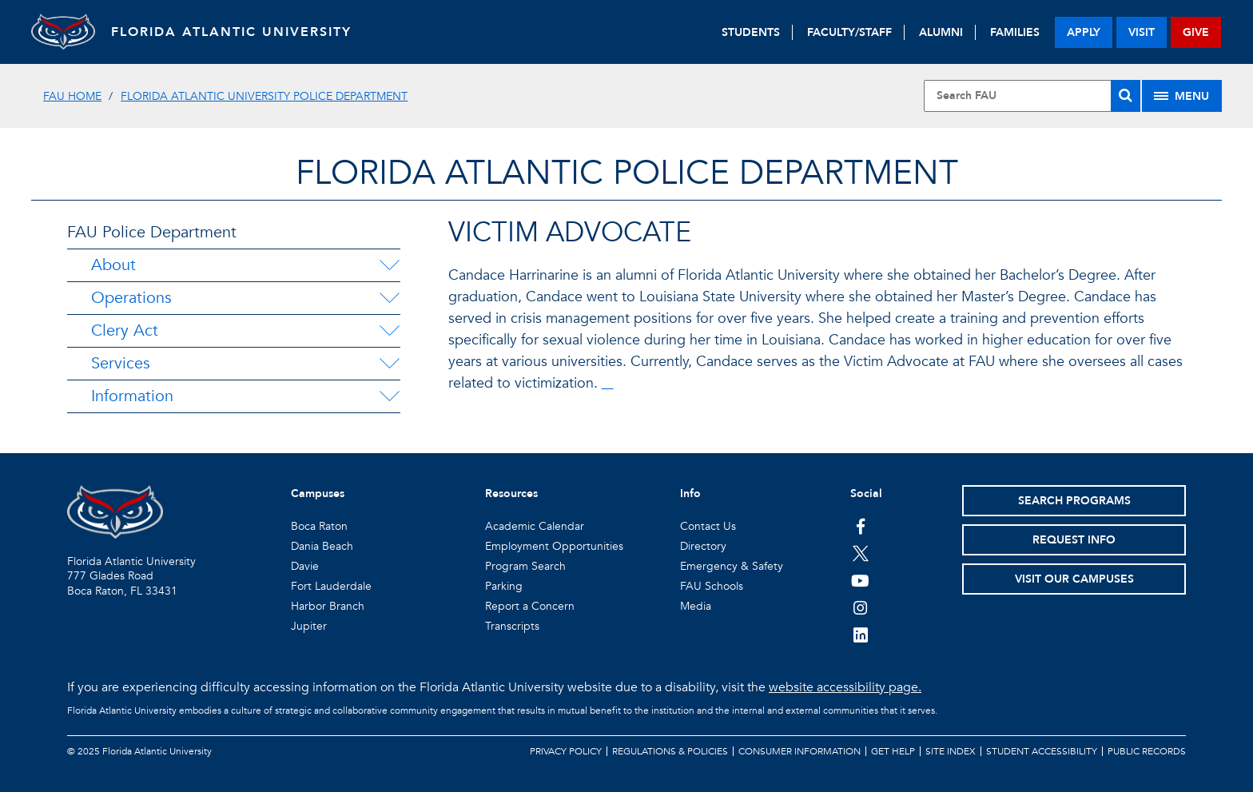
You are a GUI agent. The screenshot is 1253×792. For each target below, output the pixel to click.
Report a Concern (530, 606)
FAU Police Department (152, 232)
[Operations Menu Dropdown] (389, 298)
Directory (703, 546)
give (1196, 32)
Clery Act (124, 330)
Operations (131, 297)
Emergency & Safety (731, 566)
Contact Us (708, 526)
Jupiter (309, 626)
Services (120, 363)
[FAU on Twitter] (860, 553)
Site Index (950, 751)
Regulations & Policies (670, 751)
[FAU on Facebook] (860, 526)
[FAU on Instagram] (860, 607)
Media (695, 606)
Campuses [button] (317, 493)
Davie (305, 566)
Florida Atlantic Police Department (627, 173)
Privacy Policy (566, 751)
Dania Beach (322, 546)
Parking (504, 586)
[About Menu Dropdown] (389, 265)
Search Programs (1074, 500)
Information (132, 396)
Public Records (1147, 751)
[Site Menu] (1182, 96)
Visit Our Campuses (1074, 579)
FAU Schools (711, 586)
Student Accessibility (1041, 751)
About (113, 265)
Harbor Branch (327, 606)
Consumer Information (799, 751)
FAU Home (72, 96)
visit (1141, 32)
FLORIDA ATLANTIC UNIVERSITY (231, 32)
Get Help (893, 751)
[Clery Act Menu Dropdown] (389, 331)
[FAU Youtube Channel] (860, 580)
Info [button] (690, 493)
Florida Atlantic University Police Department (264, 96)
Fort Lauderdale (331, 586)
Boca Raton (319, 526)
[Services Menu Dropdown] (389, 364)
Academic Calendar (534, 526)
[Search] (1125, 96)
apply (1083, 32)
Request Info (1074, 539)
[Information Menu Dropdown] (389, 396)
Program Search (525, 566)
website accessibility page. (845, 687)
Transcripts (512, 626)
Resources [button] (511, 493)
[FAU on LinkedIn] (860, 635)
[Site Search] (1032, 96)
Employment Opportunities (554, 546)
